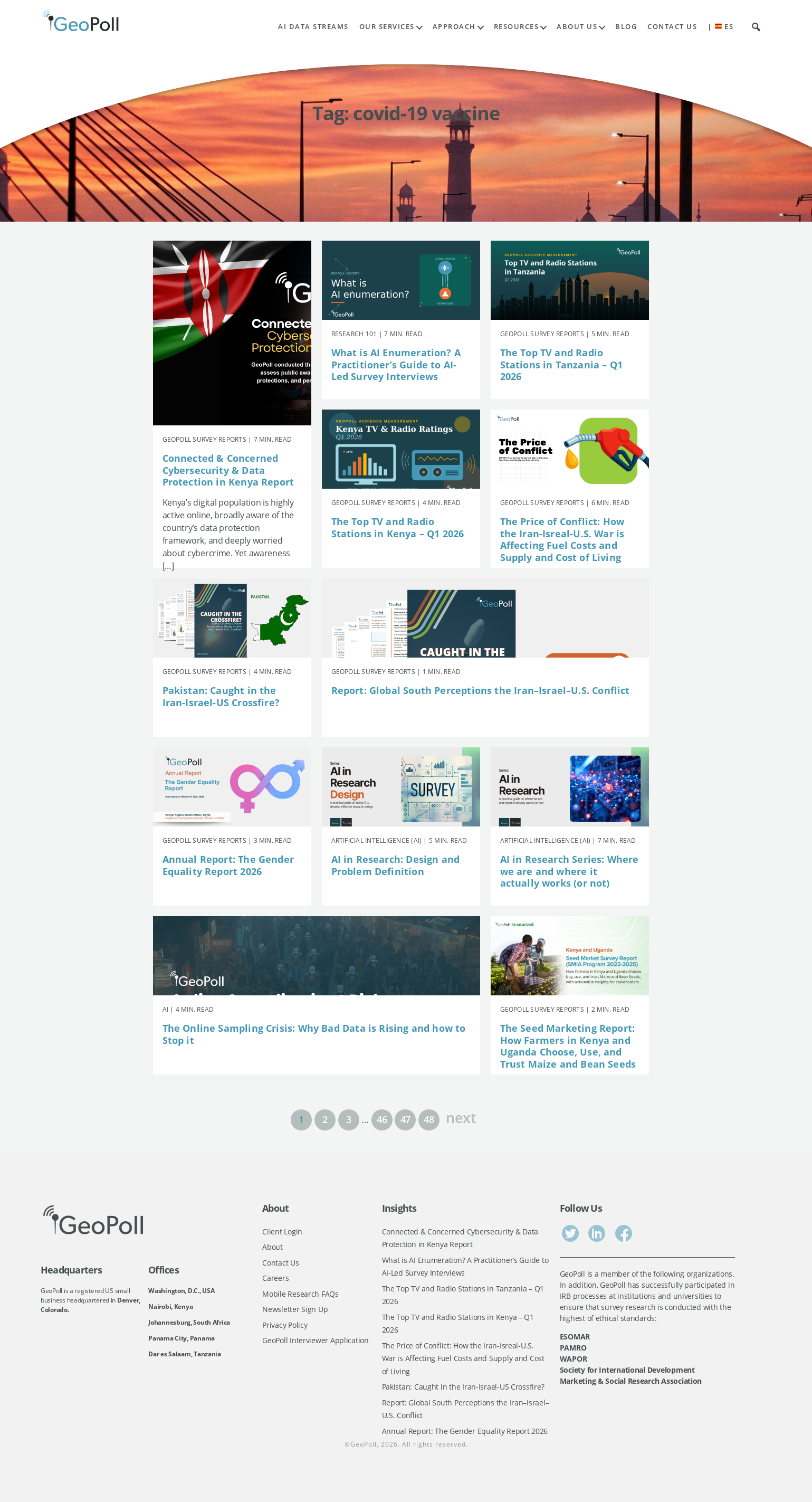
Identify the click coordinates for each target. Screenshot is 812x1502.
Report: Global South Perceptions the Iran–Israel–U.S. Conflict (480, 690)
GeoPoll (363, 1444)
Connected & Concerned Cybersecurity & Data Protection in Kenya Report (228, 470)
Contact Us (672, 27)
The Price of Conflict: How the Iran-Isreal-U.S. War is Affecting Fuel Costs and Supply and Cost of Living (562, 539)
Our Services (387, 27)
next (461, 1116)
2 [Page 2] (325, 1119)
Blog (626, 27)
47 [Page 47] (405, 1119)
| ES (720, 27)
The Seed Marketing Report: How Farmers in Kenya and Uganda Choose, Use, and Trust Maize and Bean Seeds (568, 1046)
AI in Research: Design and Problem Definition (395, 865)
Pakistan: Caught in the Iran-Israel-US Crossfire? (221, 696)
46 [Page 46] (382, 1119)
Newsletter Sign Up (295, 1309)
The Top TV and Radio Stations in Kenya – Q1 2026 (397, 527)
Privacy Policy (284, 1325)
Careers (275, 1278)
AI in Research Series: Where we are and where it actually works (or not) (569, 871)
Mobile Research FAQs (300, 1294)
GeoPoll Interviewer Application (315, 1340)
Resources (516, 27)
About (272, 1247)
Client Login (282, 1232)
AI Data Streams (313, 27)
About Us (577, 27)
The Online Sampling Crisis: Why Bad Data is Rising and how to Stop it (314, 1034)
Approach (454, 27)
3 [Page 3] (348, 1119)
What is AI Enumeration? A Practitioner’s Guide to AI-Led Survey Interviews (396, 364)
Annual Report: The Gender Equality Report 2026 (228, 865)
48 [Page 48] (429, 1119)
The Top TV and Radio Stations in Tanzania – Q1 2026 (561, 364)
